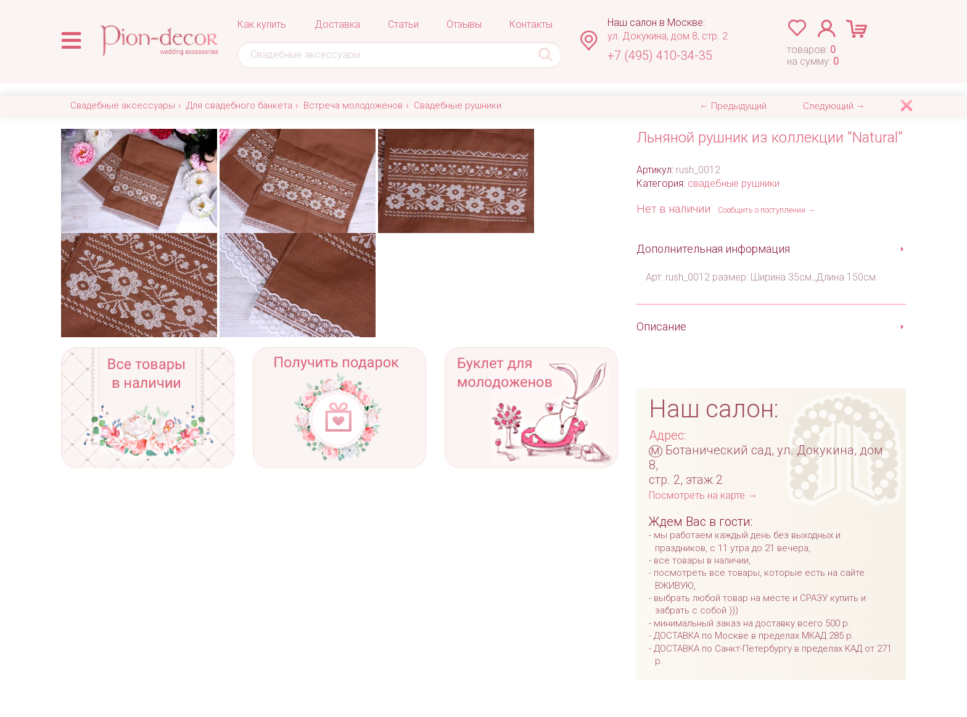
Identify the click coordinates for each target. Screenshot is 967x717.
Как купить (261, 24)
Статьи (403, 24)
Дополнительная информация (713, 248)
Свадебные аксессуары (122, 105)
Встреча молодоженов (353, 105)
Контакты (531, 24)
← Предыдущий (733, 106)
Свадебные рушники (457, 105)
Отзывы (464, 24)
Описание (661, 326)
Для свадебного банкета (239, 105)
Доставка (337, 24)
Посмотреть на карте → (703, 495)
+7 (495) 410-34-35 (659, 55)
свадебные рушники (734, 183)
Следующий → (834, 106)
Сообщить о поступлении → (766, 210)
